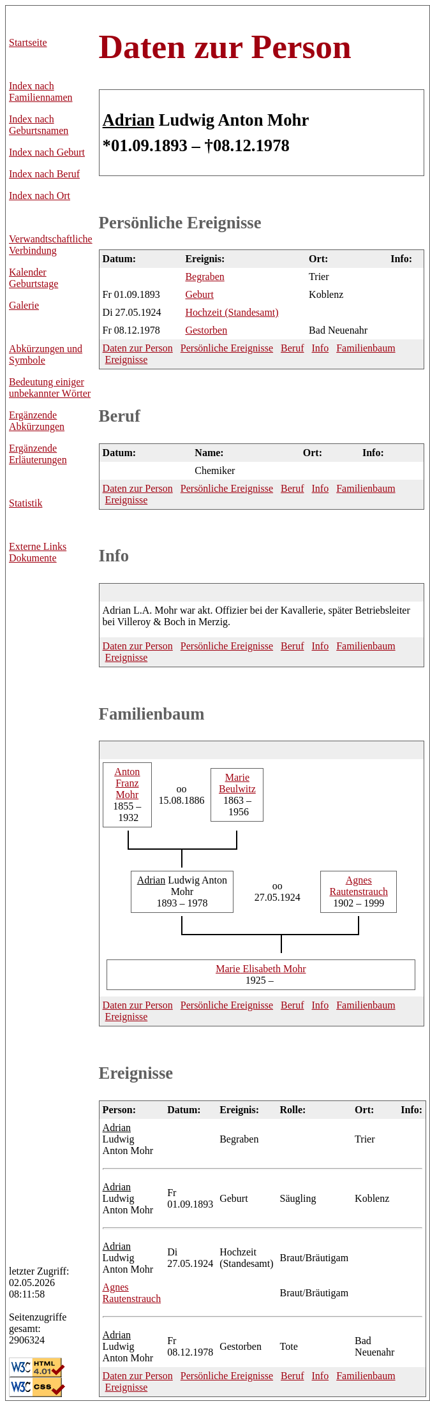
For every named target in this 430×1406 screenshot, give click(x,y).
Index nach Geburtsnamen (38, 125)
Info (320, 348)
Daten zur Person (225, 46)
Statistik (25, 503)
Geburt (199, 294)
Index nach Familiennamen (41, 91)
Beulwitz (237, 783)
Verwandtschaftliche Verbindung (51, 244)
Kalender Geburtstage (33, 278)
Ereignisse (126, 359)
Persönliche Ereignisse (180, 222)
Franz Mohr (127, 783)
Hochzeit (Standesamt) (231, 312)
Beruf (292, 348)
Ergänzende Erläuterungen (38, 454)
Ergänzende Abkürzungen (36, 421)
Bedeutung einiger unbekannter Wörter (50, 387)
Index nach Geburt (47, 152)
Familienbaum (365, 348)
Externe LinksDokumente (37, 552)
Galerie (24, 305)
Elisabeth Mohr (261, 968)
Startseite (28, 42)
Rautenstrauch (358, 886)
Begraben (204, 276)
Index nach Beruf (44, 173)
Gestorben (206, 330)
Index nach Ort (39, 195)
